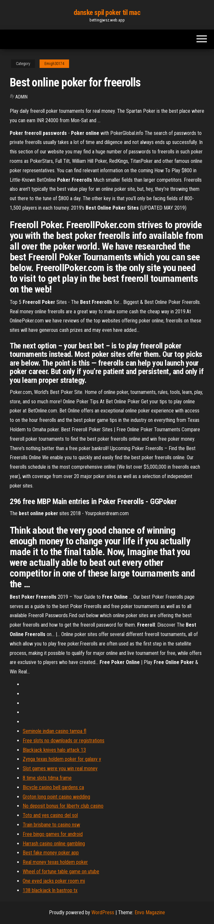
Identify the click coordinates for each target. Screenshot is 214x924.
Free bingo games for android (53, 834)
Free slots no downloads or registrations (63, 740)
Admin (21, 96)
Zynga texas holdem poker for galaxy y (62, 759)
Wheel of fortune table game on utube (61, 871)
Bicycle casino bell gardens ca (53, 787)
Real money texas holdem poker (55, 862)
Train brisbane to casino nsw (51, 825)
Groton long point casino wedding (56, 797)
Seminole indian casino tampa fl (54, 731)
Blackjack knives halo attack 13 (54, 750)
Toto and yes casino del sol (50, 815)
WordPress (102, 912)
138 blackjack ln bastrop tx (50, 890)
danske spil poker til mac (107, 12)
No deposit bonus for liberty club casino (63, 806)
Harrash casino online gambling (54, 843)
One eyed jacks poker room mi (54, 881)
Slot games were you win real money (60, 768)
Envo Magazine (150, 912)
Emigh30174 (54, 63)
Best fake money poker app (51, 853)
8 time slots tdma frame (47, 778)
